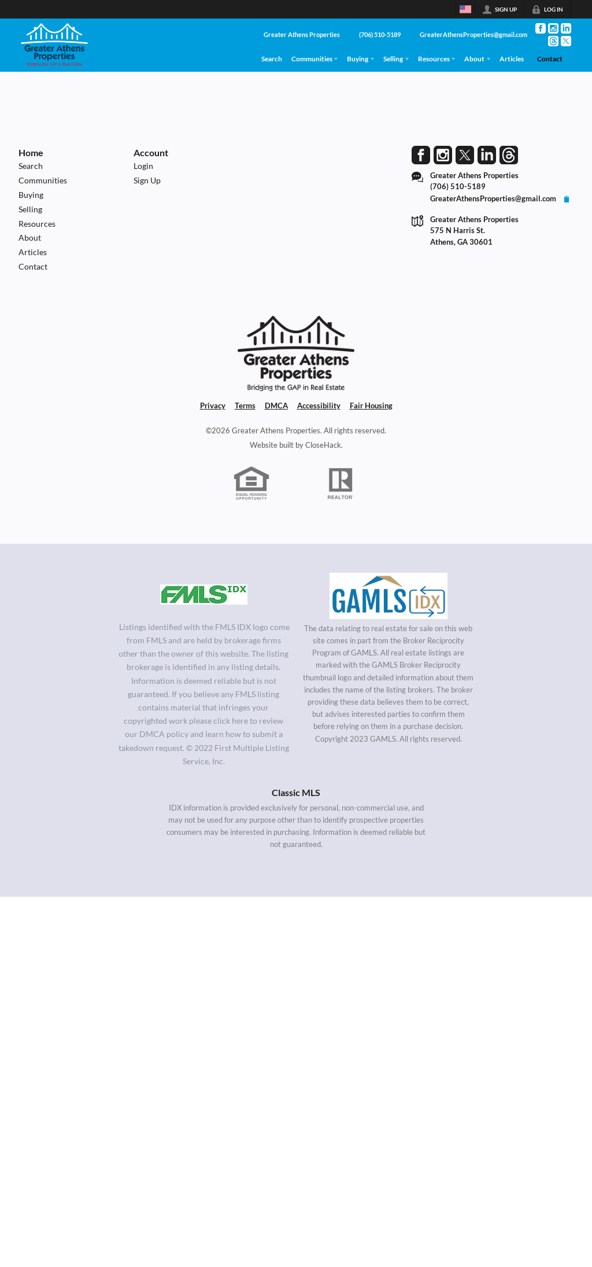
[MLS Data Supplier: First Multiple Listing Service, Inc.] (204, 595)
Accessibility (319, 405)
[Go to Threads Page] (553, 41)
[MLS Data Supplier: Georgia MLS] (388, 596)
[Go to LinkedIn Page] (566, 28)
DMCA (276, 405)
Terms (245, 405)
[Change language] (465, 9)
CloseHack (323, 445)
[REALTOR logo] (341, 483)
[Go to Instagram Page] (553, 28)
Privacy (212, 405)
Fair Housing (371, 405)
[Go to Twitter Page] (566, 41)
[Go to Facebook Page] (540, 28)
